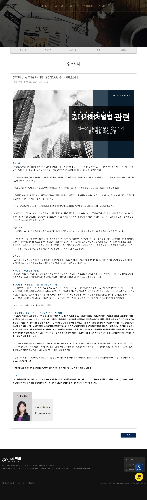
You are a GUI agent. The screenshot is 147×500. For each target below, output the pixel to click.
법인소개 (44, 6)
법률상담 (88, 6)
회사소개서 (134, 459)
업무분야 (73, 6)
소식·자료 (59, 6)
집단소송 (102, 6)
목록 (128, 435)
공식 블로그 (134, 465)
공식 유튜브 (134, 470)
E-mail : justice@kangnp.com (81, 468)
